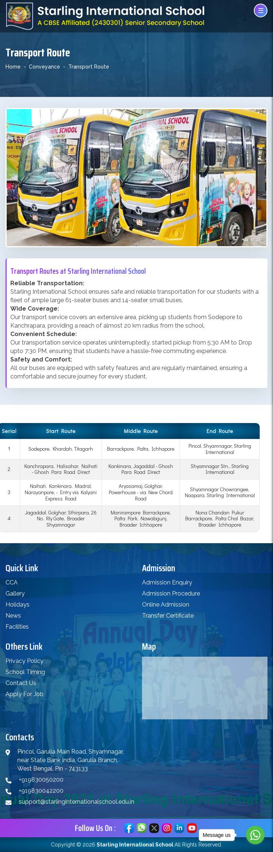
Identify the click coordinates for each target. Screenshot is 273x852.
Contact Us (21, 683)
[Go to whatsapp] (255, 835)
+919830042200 (41, 790)
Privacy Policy (25, 660)
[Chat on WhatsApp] (141, 827)
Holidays (18, 604)
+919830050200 (41, 779)
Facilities (17, 626)
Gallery (15, 593)
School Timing (25, 671)
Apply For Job (25, 694)
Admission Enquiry (167, 582)
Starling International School (135, 845)
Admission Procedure (171, 593)
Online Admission (165, 604)
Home (13, 67)
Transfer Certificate (168, 615)
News (13, 615)
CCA (12, 582)
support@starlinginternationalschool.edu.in (76, 801)
